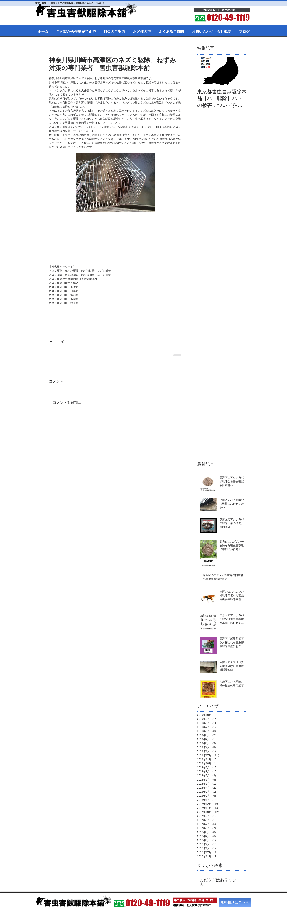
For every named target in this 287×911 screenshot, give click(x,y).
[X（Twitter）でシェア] (62, 341)
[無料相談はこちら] (235, 902)
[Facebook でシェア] (51, 341)
